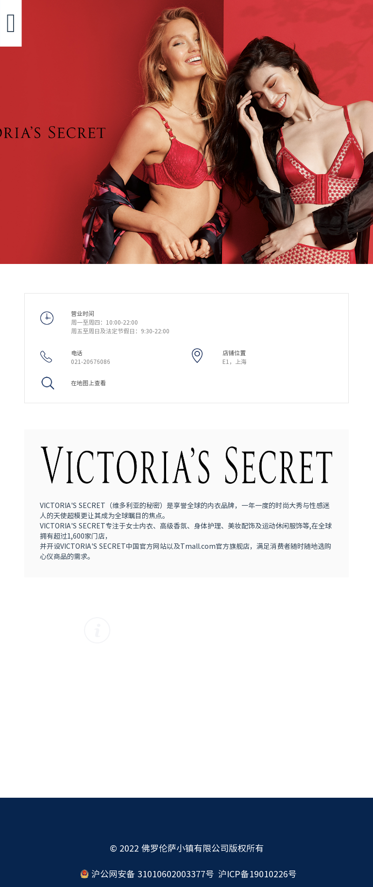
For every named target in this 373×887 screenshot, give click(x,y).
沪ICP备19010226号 (257, 874)
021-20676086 (90, 361)
